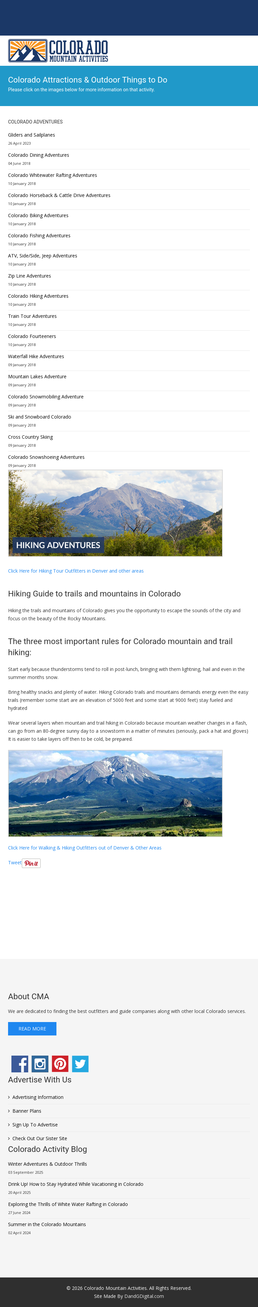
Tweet (15, 862)
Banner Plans (26, 1111)
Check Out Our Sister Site (39, 1138)
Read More (32, 1028)
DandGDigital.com (144, 1296)
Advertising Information (37, 1097)
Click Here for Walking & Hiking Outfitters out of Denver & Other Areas (85, 847)
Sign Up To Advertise (35, 1124)
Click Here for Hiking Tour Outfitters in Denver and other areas (76, 571)
